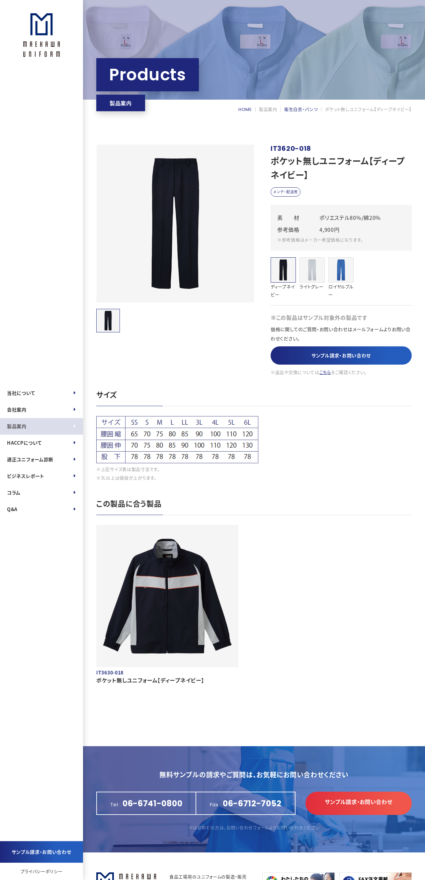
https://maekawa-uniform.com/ (216, 852)
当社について (21, 393)
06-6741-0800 (195, 843)
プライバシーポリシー (42, 871)
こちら (325, 373)
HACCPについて (24, 442)
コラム (14, 492)
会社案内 (17, 409)
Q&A (12, 509)
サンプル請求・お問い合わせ (41, 851)
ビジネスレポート (25, 476)
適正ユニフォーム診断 (30, 459)
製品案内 (17, 426)
